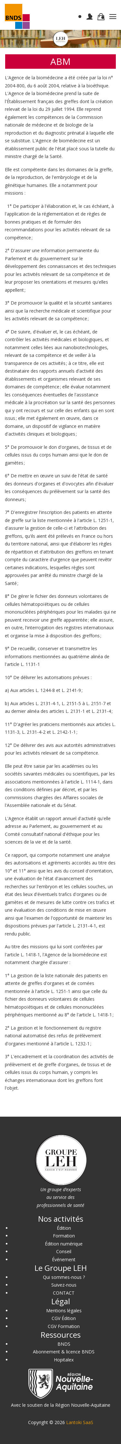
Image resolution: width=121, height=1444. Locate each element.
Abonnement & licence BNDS (64, 1352)
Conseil (63, 1251)
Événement (64, 1259)
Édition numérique (64, 1244)
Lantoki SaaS (79, 1422)
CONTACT (64, 1293)
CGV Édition (64, 1318)
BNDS (63, 1344)
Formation (64, 1236)
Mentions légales (64, 1310)
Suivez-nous (63, 1285)
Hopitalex (64, 1360)
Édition (64, 1228)
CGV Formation (64, 1326)
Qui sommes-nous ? (64, 1277)
